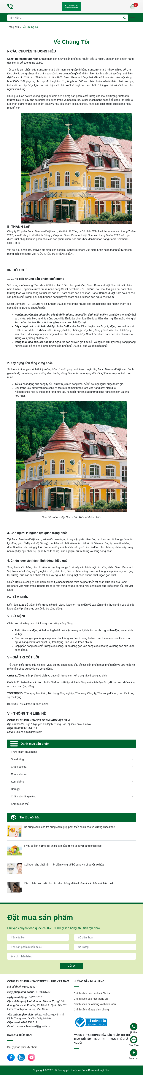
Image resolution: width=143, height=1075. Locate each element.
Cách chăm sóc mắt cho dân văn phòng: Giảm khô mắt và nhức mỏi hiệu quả (68, 883)
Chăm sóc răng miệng (23, 796)
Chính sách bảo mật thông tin (91, 998)
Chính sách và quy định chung (91, 1009)
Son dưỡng (17, 759)
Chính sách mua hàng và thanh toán (95, 1004)
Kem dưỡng (18, 781)
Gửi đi (72, 965)
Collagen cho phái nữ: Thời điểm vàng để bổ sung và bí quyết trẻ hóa (64, 864)
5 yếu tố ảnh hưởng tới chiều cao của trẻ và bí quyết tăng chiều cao (62, 845)
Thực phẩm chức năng (24, 751)
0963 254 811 (29, 1022)
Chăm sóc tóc (19, 774)
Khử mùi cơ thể (19, 803)
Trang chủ (13, 26)
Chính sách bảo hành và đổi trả (92, 993)
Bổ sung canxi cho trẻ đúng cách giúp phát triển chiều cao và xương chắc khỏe (69, 827)
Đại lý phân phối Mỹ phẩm (22, 1047)
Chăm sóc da (18, 766)
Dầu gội (15, 789)
